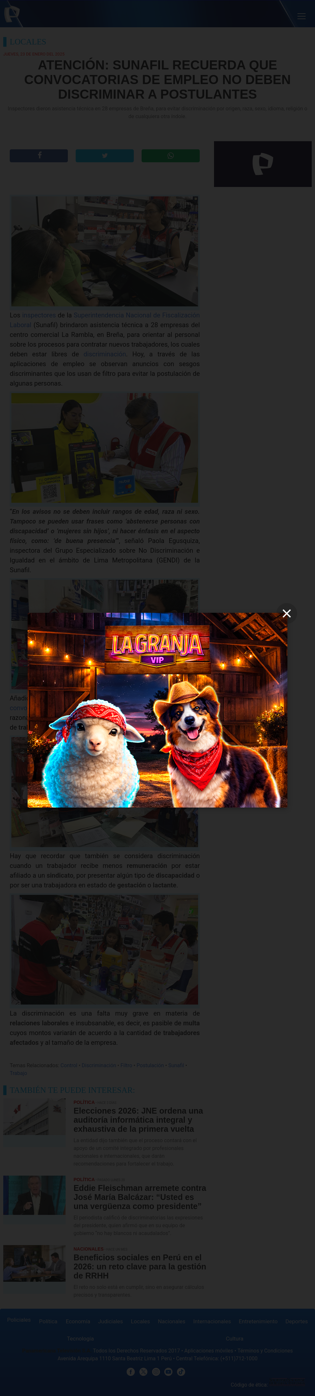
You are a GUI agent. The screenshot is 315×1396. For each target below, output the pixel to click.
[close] (286, 613)
